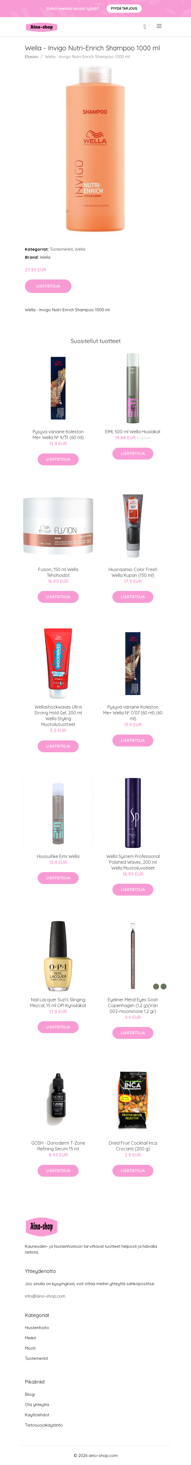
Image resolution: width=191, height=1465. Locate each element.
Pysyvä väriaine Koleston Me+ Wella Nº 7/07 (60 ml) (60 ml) (132, 712)
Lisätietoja (48, 286)
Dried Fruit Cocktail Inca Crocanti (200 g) (133, 1146)
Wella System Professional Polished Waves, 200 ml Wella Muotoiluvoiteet (133, 862)
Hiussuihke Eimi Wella (58, 856)
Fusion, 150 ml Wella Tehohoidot (58, 572)
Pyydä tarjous (124, 8)
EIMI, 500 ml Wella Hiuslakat (133, 431)
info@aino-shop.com (45, 1296)
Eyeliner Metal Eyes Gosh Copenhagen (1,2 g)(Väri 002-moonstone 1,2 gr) (133, 1005)
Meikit (30, 1337)
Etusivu (31, 56)
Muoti (30, 1348)
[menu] (159, 26)
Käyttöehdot (37, 1414)
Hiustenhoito (37, 1327)
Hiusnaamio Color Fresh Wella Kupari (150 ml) (133, 572)
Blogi (30, 1394)
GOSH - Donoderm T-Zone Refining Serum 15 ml (58, 1146)
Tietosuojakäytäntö (44, 1425)
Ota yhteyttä (37, 1404)
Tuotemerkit (61, 249)
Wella (80, 249)
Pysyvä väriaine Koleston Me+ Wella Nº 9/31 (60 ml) (58, 434)
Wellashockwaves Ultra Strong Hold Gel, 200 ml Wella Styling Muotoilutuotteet (58, 715)
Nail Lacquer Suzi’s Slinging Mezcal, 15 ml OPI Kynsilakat (58, 1002)
